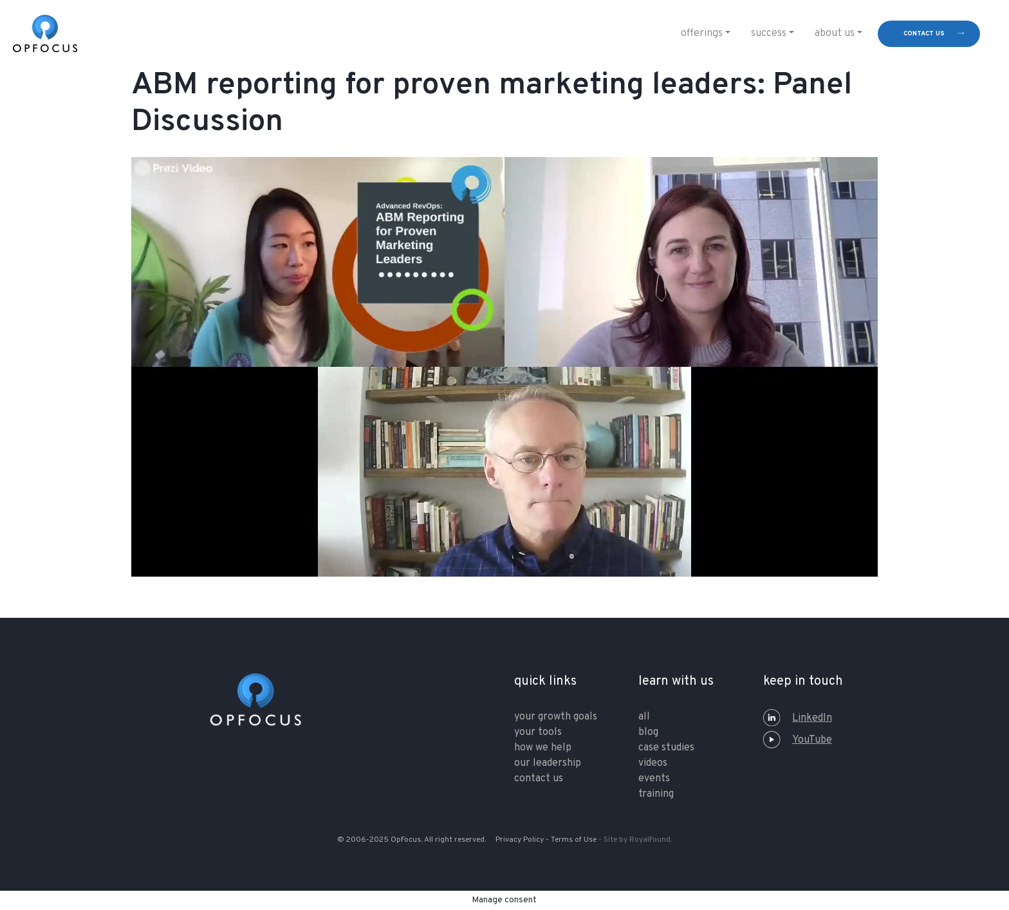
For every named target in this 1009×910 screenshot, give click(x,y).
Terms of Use (574, 840)
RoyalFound (650, 840)
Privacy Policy (519, 840)
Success (768, 33)
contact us (924, 34)
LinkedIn (797, 718)
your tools (538, 732)
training (656, 794)
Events (654, 778)
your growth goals (555, 716)
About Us (835, 33)
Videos (652, 763)
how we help (542, 747)
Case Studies (666, 747)
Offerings (702, 33)
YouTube (797, 740)
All (644, 716)
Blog (648, 732)
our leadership (547, 763)
